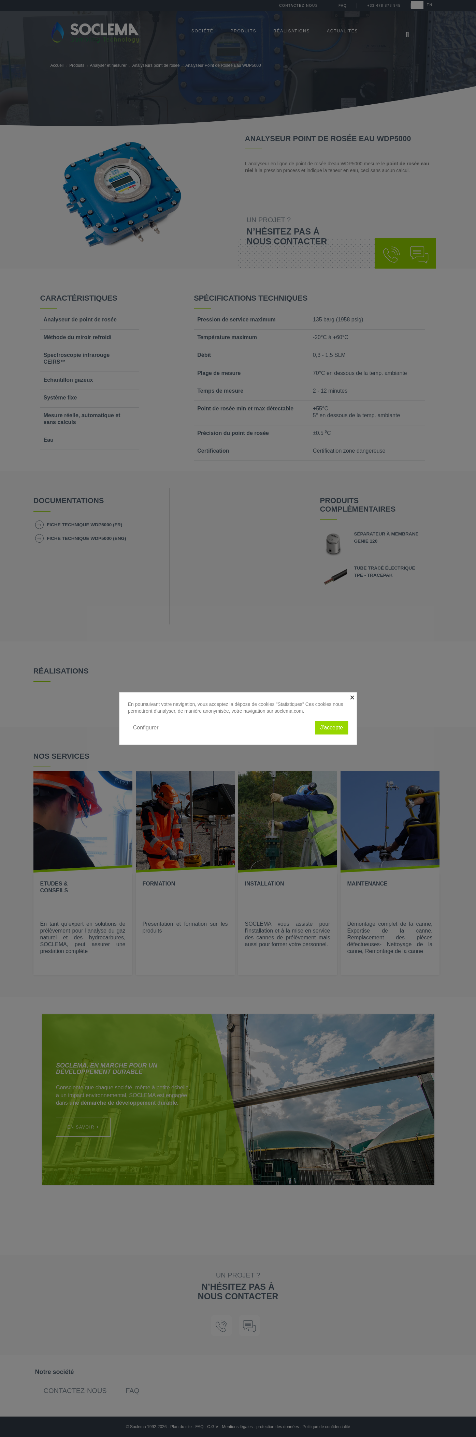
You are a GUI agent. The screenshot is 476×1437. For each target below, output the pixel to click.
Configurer (146, 727)
